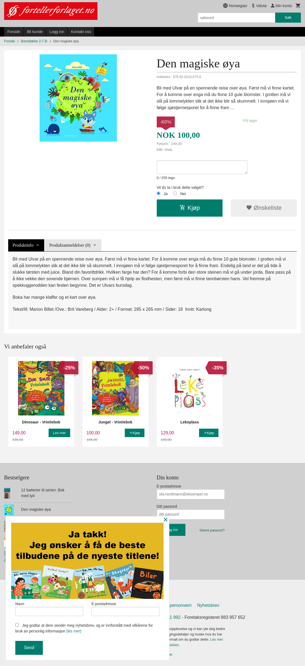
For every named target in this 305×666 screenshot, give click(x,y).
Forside (13, 31)
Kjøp (189, 207)
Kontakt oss (81, 31)
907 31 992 (169, 618)
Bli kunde (35, 31)
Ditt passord (167, 506)
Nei (183, 194)
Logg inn (56, 31)
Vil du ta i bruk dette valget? (180, 187)
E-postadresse (169, 486)
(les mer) (73, 631)
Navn (49, 608)
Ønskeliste (264, 207)
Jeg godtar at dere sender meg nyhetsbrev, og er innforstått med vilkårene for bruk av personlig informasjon (84, 628)
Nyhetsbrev (208, 606)
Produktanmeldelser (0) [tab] (69, 245)
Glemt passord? (212, 530)
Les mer (216, 640)
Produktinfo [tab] (23, 245)
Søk (288, 17)
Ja (166, 194)
